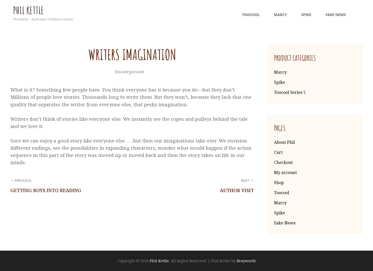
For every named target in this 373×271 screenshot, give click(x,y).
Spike (306, 14)
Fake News (336, 14)
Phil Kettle (28, 10)
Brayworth (246, 260)
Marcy (280, 14)
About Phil (284, 142)
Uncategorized (129, 71)
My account (285, 172)
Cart (278, 152)
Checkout (283, 162)
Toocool (251, 14)
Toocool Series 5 (290, 92)
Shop (279, 182)
